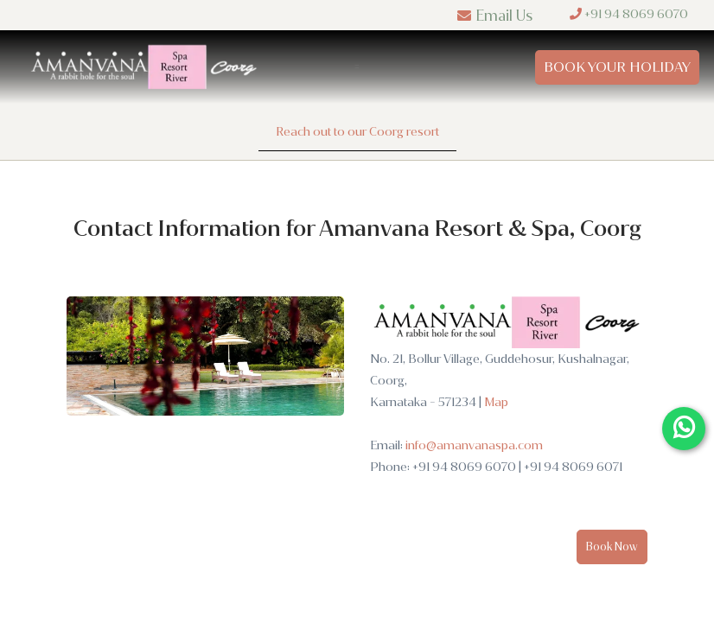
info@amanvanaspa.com (474, 445)
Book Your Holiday (617, 67)
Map (496, 402)
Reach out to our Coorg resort (357, 132)
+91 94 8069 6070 (629, 14)
